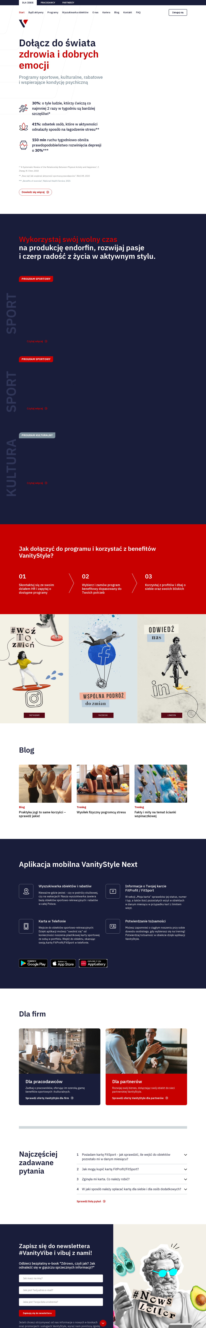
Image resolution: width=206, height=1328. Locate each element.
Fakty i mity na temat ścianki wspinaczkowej (155, 814)
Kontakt (127, 12)
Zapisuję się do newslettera (37, 1313)
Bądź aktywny (35, 12)
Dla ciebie (28, 2)
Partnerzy (68, 2)
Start (21, 12)
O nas (95, 12)
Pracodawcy (48, 2)
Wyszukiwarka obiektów (75, 12)
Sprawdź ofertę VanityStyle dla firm (47, 1098)
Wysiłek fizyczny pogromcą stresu (101, 812)
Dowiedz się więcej (33, 192)
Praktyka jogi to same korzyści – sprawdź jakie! (42, 814)
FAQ (138, 12)
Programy (52, 12)
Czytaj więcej (35, 341)
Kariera (106, 12)
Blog (116, 12)
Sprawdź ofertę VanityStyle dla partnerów (138, 1098)
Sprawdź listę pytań (89, 1201)
